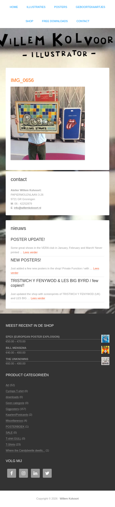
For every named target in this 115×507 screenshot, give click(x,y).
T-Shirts (10, 444)
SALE (9, 432)
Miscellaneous (14, 420)
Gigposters (12, 408)
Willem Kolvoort (57, 45)
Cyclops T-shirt (15, 391)
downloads (12, 397)
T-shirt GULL (13, 438)
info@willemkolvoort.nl (27, 207)
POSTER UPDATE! (28, 239)
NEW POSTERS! (26, 260)
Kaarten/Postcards (17, 414)
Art (7, 385)
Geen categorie (15, 402)
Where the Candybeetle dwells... (25, 450)
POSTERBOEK (15, 426)
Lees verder (30, 252)
